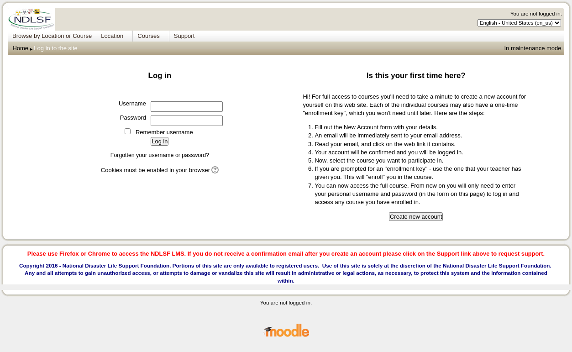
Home (20, 48)
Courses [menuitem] (148, 35)
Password (133, 117)
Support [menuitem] (184, 35)
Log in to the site (55, 48)
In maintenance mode (532, 48)
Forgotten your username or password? (159, 155)
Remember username (164, 132)
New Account (361, 127)
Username (132, 103)
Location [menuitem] (112, 35)
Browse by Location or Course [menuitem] (52, 35)
